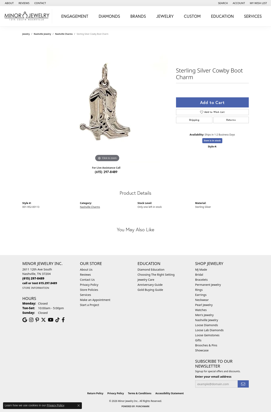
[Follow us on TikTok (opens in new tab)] (57, 319)
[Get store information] (35, 288)
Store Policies (89, 290)
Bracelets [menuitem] (201, 280)
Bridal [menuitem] (199, 274)
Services (85, 295)
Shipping (194, 119)
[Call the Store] (33, 278)
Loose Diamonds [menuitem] (206, 325)
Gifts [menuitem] (198, 340)
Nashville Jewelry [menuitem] (206, 320)
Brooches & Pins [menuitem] (206, 345)
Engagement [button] (74, 16)
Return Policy (95, 393)
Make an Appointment (95, 300)
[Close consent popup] (78, 405)
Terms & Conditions (139, 393)
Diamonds (109, 16)
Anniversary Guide (150, 285)
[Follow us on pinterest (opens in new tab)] (37, 319)
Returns (231, 119)
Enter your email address (213, 376)
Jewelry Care (146, 280)
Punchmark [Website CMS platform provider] (143, 406)
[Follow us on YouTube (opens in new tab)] (50, 319)
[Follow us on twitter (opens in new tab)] (43, 319)
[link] (9, 3)
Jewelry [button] (165, 16)
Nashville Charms (64, 34)
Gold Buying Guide (150, 290)
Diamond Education (151, 269)
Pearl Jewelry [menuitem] (204, 305)
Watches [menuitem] (201, 310)
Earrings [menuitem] (201, 295)
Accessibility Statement (169, 393)
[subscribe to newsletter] (243, 384)
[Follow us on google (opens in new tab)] (24, 319)
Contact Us (87, 280)
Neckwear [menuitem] (202, 300)
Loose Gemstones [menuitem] (207, 335)
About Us (86, 269)
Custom (192, 16)
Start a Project (89, 305)
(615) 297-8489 (106, 172)
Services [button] (253, 16)
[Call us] (39, 283)
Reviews (85, 274)
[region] (107, 102)
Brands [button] (138, 16)
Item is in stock (212, 140)
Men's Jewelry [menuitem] (204, 315)
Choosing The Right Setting (156, 274)
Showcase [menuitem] (202, 350)
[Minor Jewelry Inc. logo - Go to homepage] (27, 16)
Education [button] (222, 16)
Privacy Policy (89, 285)
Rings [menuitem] (199, 290)
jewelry (26, 34)
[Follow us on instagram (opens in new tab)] (31, 319)
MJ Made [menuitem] (201, 269)
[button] (222, 3)
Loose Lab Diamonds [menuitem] (209, 330)
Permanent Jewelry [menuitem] (208, 285)
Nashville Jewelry (42, 34)
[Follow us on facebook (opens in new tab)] (63, 319)
